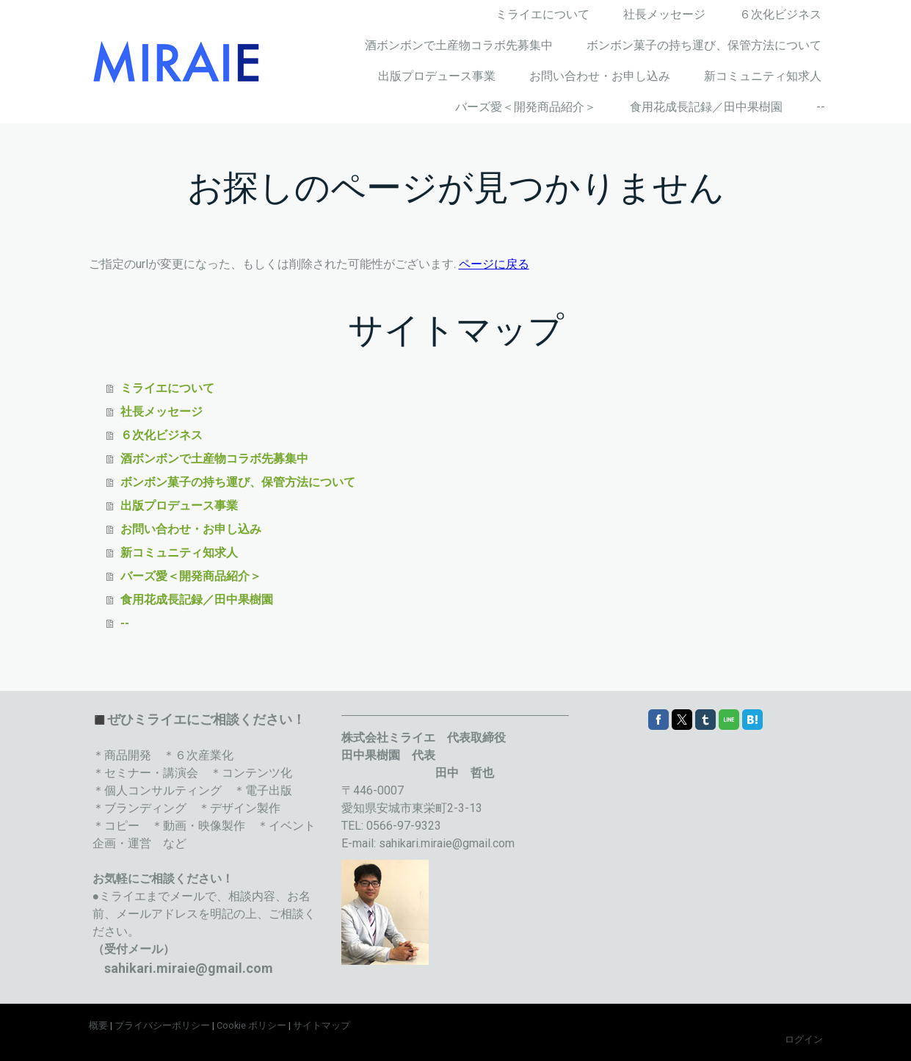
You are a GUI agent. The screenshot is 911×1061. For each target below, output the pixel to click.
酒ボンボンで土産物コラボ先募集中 (459, 45)
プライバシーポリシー (162, 1025)
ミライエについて (542, 14)
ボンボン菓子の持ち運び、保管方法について (704, 45)
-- (820, 107)
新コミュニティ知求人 (762, 76)
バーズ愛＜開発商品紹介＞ (525, 107)
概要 (98, 1025)
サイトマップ (321, 1025)
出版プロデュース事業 (437, 76)
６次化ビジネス (780, 14)
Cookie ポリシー (251, 1025)
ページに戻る (494, 264)
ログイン (804, 1039)
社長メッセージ (664, 14)
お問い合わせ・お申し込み (599, 76)
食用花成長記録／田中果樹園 (706, 107)
